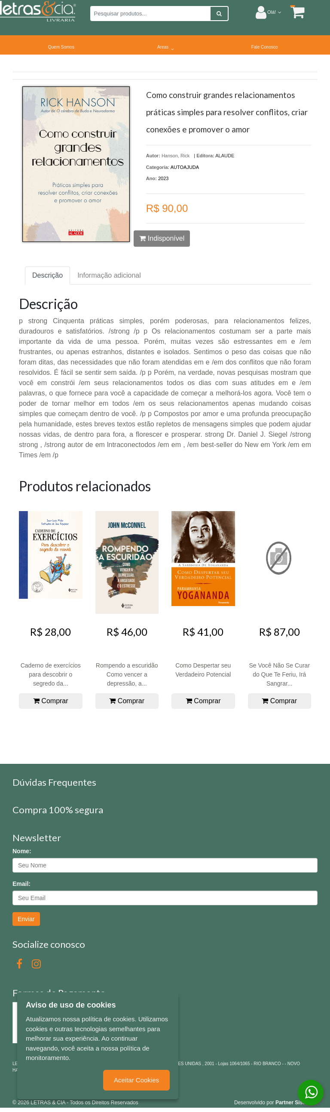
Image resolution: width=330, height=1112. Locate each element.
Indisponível (161, 238)
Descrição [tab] (47, 275)
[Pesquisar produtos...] (150, 13)
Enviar (26, 919)
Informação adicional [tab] (109, 275)
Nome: (21, 851)
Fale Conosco (264, 47)
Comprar (50, 701)
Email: (21, 883)
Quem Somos (61, 47)
